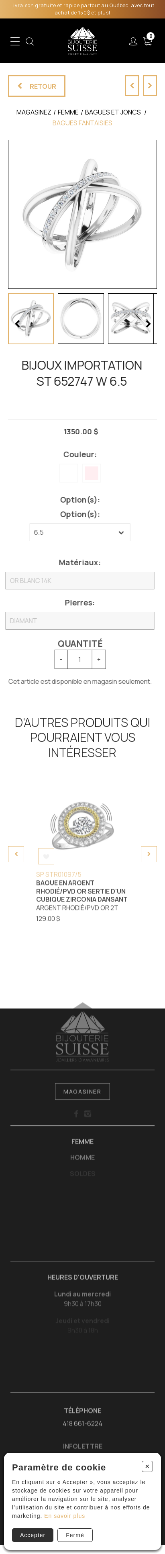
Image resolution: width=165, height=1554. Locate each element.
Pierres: (76, 602)
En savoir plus (64, 1516)
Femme (82, 1146)
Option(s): (76, 500)
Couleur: (76, 454)
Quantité (75, 644)
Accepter (32, 1535)
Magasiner (82, 1096)
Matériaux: (76, 562)
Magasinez (33, 112)
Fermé (75, 1535)
